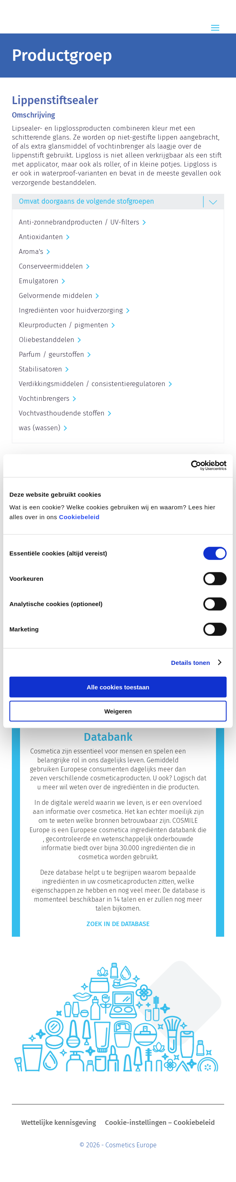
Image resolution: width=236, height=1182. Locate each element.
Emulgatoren (38, 281)
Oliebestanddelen (46, 339)
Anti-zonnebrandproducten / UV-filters (79, 222)
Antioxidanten (41, 237)
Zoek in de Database (118, 924)
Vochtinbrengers (44, 398)
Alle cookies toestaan (118, 687)
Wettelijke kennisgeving (58, 1123)
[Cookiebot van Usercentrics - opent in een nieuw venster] (191, 465)
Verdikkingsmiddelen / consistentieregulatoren (92, 384)
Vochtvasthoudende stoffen (62, 413)
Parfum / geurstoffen (51, 354)
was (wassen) (39, 428)
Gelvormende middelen (55, 295)
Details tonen (190, 662)
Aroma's (31, 251)
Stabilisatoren (40, 369)
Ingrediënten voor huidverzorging (71, 310)
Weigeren (117, 710)
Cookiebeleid (79, 516)
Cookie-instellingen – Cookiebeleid (160, 1123)
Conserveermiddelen (51, 266)
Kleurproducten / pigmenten (63, 325)
